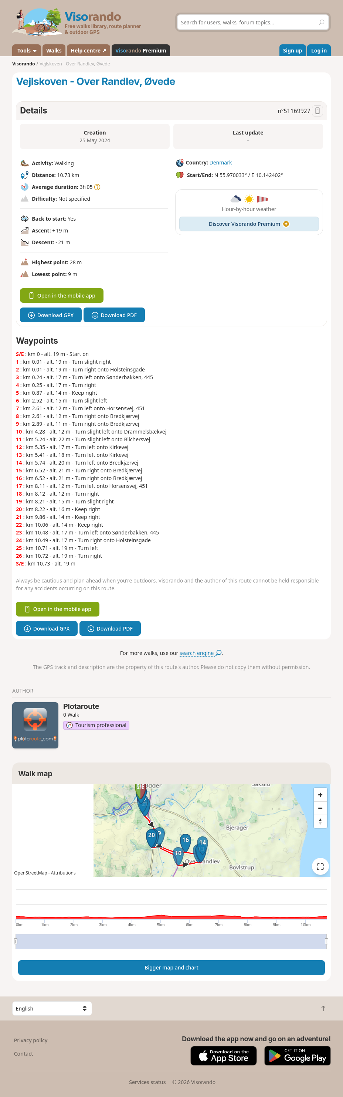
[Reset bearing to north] (320, 821)
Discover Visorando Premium (249, 224)
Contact (23, 1053)
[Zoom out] (320, 808)
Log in (319, 50)
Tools (26, 50)
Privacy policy (31, 1040)
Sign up (292, 50)
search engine (200, 652)
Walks (54, 50)
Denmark (220, 162)
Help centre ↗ (88, 50)
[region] (171, 830)
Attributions (63, 873)
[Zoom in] (320, 794)
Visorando (23, 64)
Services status (147, 1082)
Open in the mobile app (61, 295)
